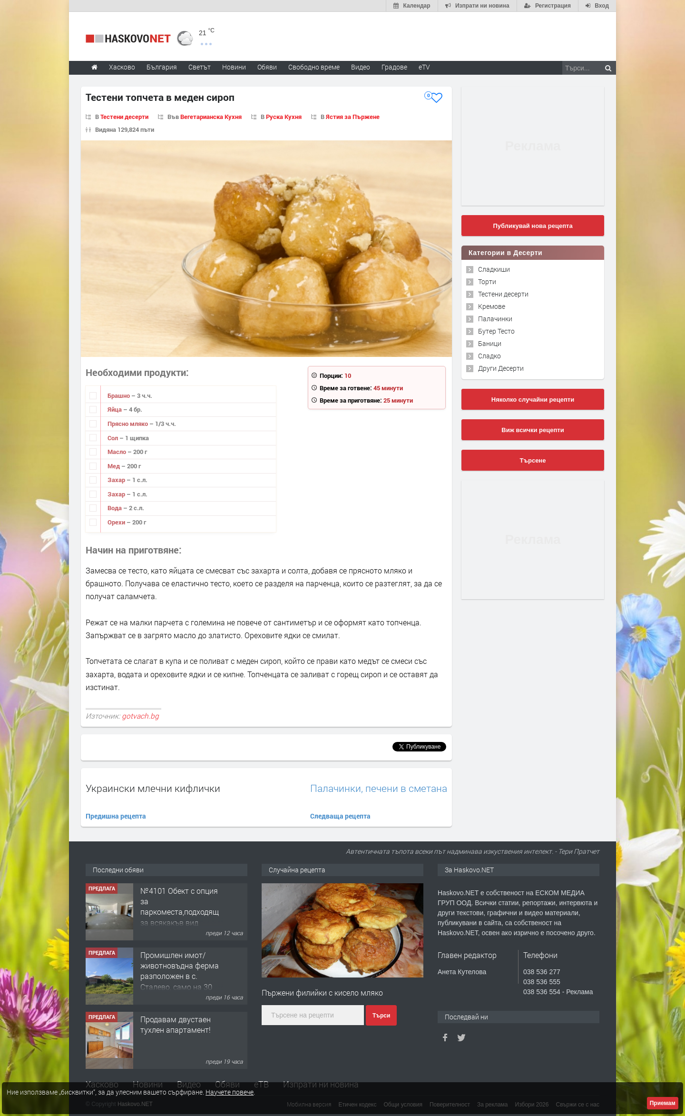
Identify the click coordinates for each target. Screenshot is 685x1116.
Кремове (491, 306)
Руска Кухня (284, 116)
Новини (234, 66)
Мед (114, 466)
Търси (381, 1015)
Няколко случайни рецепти (532, 399)
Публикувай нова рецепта (532, 225)
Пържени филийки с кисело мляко (322, 992)
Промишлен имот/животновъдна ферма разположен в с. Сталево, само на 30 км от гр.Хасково (179, 976)
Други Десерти (501, 368)
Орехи (117, 522)
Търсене (533, 460)
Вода (115, 508)
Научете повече (230, 1091)
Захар (117, 479)
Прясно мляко (128, 423)
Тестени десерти (124, 116)
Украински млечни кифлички (153, 788)
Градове (394, 66)
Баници (489, 343)
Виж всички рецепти (532, 430)
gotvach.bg (140, 716)
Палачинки (495, 318)
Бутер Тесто (496, 331)
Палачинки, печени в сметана (378, 788)
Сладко (489, 355)
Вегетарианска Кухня (211, 116)
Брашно (119, 395)
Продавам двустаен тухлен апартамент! (175, 1024)
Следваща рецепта (340, 815)
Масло (117, 451)
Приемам (662, 1103)
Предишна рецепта (116, 815)
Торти (487, 281)
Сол (113, 438)
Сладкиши (494, 269)
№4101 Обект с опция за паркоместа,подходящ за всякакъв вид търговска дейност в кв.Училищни (179, 917)
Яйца (115, 409)
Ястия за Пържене (353, 116)
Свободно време (314, 66)
